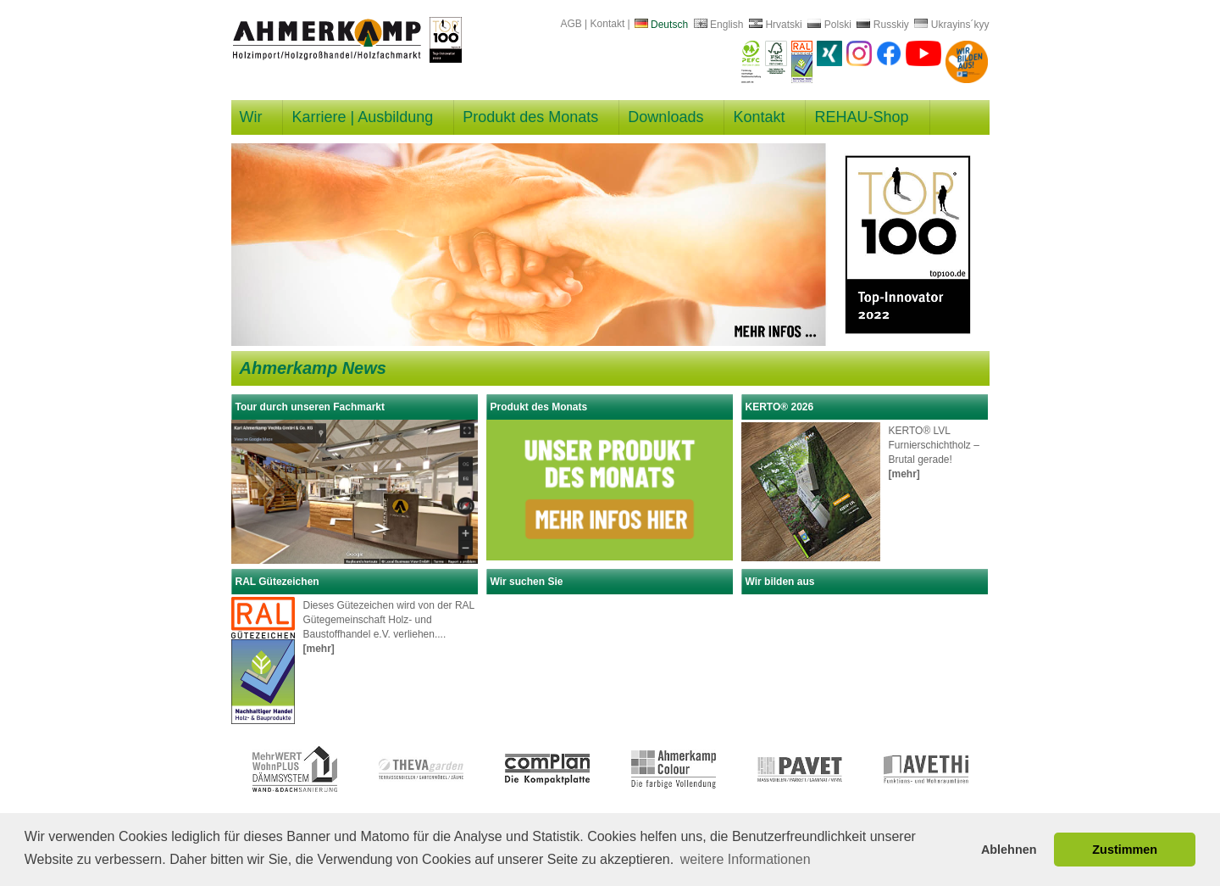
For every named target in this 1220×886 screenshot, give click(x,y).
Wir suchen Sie (527, 582)
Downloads (665, 117)
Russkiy (882, 25)
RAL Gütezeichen (277, 582)
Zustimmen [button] (1124, 849)
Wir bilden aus (780, 582)
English (719, 25)
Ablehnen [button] (1009, 849)
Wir (251, 117)
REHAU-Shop (861, 117)
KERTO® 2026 (780, 407)
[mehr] (904, 474)
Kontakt (608, 24)
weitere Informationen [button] (745, 859)
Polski (829, 25)
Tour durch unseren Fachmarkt (310, 407)
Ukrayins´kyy (951, 25)
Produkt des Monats (530, 117)
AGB (570, 24)
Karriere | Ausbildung (362, 117)
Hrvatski (775, 25)
